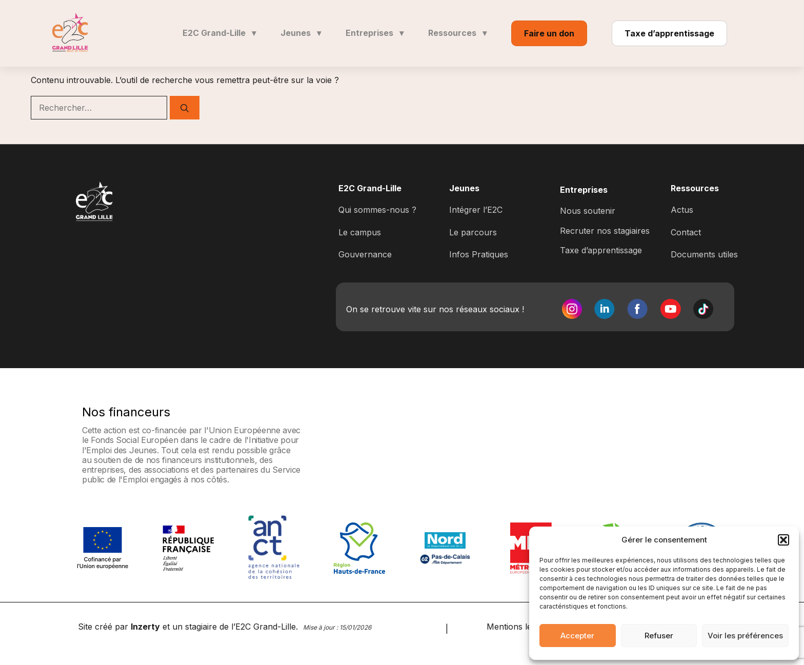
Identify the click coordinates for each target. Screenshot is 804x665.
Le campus (359, 232)
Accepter (577, 635)
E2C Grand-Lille (219, 33)
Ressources (457, 33)
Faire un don (549, 33)
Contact (686, 232)
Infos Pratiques (478, 254)
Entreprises (375, 33)
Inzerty (145, 626)
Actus (682, 210)
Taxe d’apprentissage (669, 33)
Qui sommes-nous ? (377, 210)
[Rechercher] (184, 107)
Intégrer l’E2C (475, 210)
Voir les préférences (745, 635)
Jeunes (300, 33)
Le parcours (473, 232)
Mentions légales (519, 626)
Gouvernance (365, 254)
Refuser (659, 635)
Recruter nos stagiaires (605, 231)
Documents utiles (704, 254)
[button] (783, 540)
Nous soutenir (587, 211)
